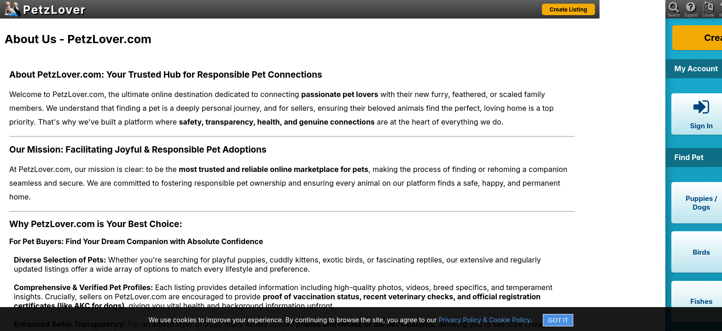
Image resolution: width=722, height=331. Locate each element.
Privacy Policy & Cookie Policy (484, 320)
